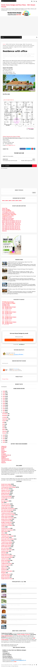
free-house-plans (18, 45)
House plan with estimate (7, 539)
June (3, 424)
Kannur (3, 450)
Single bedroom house (7, 579)
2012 (4, 437)
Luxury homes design (6, 496)
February (4, 431)
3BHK (10, 201)
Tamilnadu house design (7, 536)
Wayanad (3, 463)
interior (3, 499)
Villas (2, 502)
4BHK (13, 201)
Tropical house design (6, 542)
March (3, 429)
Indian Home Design (6, 516)
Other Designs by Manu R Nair (11, 137)
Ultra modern (4, 531)
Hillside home (4, 568)
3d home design (19, 44)
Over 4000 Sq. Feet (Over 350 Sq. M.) (11, 227)
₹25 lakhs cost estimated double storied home (18, 283)
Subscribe (19, 340)
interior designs (21, 635)
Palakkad (3, 458)
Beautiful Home (5, 495)
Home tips (3, 566)
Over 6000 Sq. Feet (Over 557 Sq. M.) (11, 228)
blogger (34, 166)
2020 (4, 402)
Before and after (5, 577)
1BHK (3, 201)
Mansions (4, 231)
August (4, 421)
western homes (5, 551)
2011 (4, 439)
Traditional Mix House (6, 563)
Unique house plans (7, 217)
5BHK (24, 44)
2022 (4, 398)
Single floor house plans (8, 218)
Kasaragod (3, 451)
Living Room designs (6, 524)
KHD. (27, 664)
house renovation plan (6, 557)
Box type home (5, 501)
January (4, 433)
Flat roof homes (5, 489)
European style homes (6, 550)
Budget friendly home (6, 522)
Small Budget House (6, 498)
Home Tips (4, 208)
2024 (4, 395)
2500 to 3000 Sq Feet (10, 44)
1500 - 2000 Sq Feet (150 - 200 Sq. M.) (11, 223)
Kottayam (3, 454)
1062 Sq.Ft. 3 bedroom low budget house (16, 615)
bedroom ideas (5, 534)
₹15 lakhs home (6, 304)
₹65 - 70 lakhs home (6, 316)
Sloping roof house (6, 490)
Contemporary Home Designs (8, 487)
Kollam (2, 453)
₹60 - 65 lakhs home (6, 314)
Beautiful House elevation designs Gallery (16, 584)
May (3, 426)
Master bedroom (5, 554)
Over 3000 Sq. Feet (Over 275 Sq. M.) (11, 226)
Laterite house (5, 559)
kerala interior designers (7, 556)
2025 (4, 393)
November (4, 415)
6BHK (20, 201)
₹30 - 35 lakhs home (7, 308)
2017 (4, 407)
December (4, 414)
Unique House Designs (7, 525)
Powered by (19, 344)
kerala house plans (6, 565)
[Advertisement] (19, 26)
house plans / (9, 215)
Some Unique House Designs (13, 605)
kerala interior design (6, 519)
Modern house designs (7, 486)
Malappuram (4, 456)
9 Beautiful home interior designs (14, 594)
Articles (3, 527)
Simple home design (6, 545)
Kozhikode (3, 455)
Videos (3, 533)
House (6, 211)
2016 (4, 409)
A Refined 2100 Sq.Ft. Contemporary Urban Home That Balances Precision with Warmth (20, 263)
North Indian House (6, 547)
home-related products (7, 636)
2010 (4, 440)
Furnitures (4, 569)
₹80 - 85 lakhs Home (7, 320)
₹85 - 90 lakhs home (6, 321)
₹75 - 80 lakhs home (7, 318)
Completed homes (6, 521)
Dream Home (4, 562)
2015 (4, 410)
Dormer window (5, 537)
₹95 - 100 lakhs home (7, 323)
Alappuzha (3, 446)
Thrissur (3, 461)
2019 (4, 403)
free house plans (10, 45)
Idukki (2, 449)
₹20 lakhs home (6, 306)
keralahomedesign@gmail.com (18, 660)
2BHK (6, 201)
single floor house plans (27, 47)
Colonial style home (6, 505)
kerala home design (6, 484)
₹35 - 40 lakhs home (6, 309)
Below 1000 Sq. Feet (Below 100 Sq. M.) (11, 221)
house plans (8, 216)
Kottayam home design (8, 57)
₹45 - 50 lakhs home (6, 311)
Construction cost (5, 528)
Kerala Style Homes (6, 507)
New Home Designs (6, 512)
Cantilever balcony (6, 574)
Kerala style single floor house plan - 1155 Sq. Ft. (17, 589)
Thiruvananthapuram (6, 460)
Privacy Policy (5, 379)
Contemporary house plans (8, 213)
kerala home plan (26, 45)
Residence (11, 47)
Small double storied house (8, 509)
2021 (4, 400)
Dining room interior (6, 541)
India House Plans (5, 492)
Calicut (8, 455)
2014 (4, 412)
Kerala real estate (5, 576)
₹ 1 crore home (5, 325)
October (4, 417)
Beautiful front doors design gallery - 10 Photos (17, 610)
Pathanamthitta (5, 459)
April (3, 428)
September (5, 419)
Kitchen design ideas (6, 544)
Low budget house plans (8, 212)
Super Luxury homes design (8, 515)
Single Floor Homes (18, 47)
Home (4, 44)
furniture (27, 635)
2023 (4, 396)
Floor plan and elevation (7, 510)
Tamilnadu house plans (7, 220)
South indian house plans (7, 518)
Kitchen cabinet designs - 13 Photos (15, 620)
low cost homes (5, 548)
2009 (4, 442)
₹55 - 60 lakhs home (7, 313)
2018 (4, 405)
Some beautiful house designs (13, 600)
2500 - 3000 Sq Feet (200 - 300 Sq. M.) (11, 225)
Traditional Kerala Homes (7, 513)
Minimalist (3, 553)
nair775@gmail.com (10, 145)
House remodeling (5, 560)
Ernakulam (3, 448)
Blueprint (3, 573)
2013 (4, 435)
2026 (4, 391)
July (3, 422)
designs (6, 210)
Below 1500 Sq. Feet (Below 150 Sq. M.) (11, 222)
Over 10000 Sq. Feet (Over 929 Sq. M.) (11, 230)
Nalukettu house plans (7, 571)
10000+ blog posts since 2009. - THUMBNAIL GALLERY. (11, 664)
